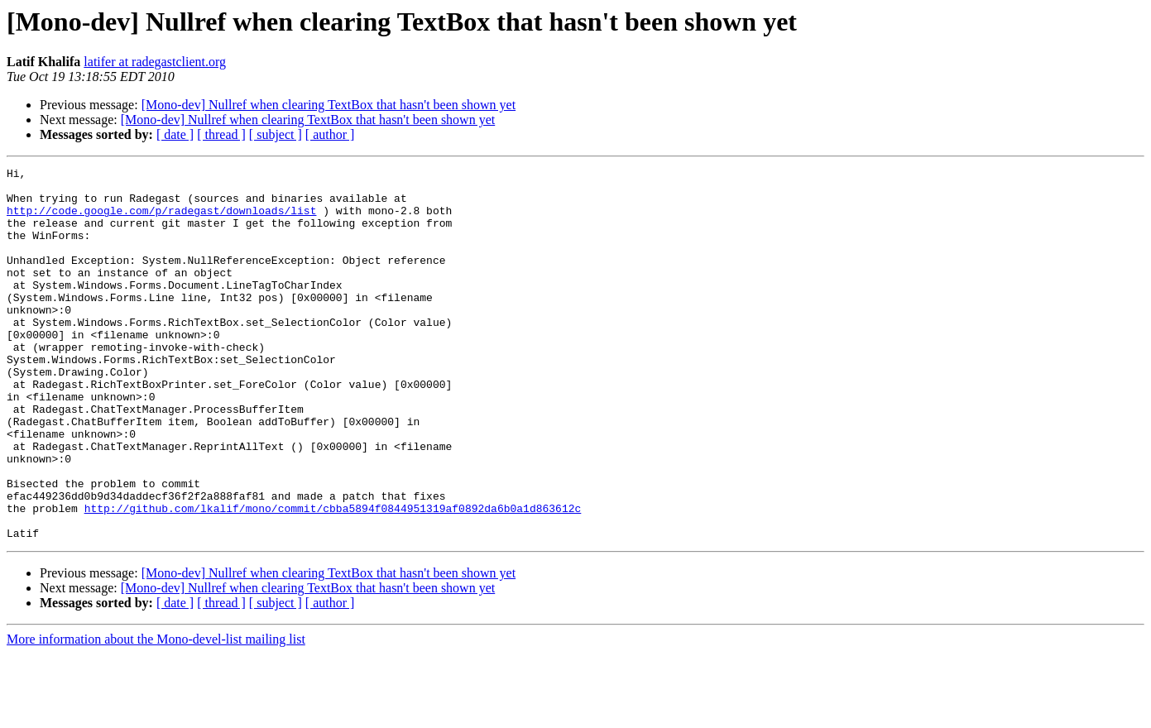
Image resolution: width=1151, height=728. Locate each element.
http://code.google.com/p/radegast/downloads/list (161, 220)
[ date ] (175, 134)
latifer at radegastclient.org (155, 62)
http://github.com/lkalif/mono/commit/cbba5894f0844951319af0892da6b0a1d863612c (333, 577)
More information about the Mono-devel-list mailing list (156, 713)
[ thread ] (221, 134)
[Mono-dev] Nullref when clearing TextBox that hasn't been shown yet (328, 105)
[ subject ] (275, 134)
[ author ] (330, 134)
